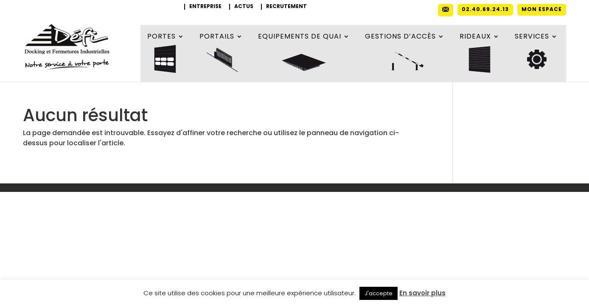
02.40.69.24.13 (485, 10)
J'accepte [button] (379, 293)
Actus (243, 7)
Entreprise (205, 7)
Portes (161, 37)
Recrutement (286, 7)
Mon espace (542, 10)
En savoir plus (422, 292)
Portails (216, 37)
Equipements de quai (299, 37)
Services (532, 37)
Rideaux (475, 37)
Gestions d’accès (400, 37)
